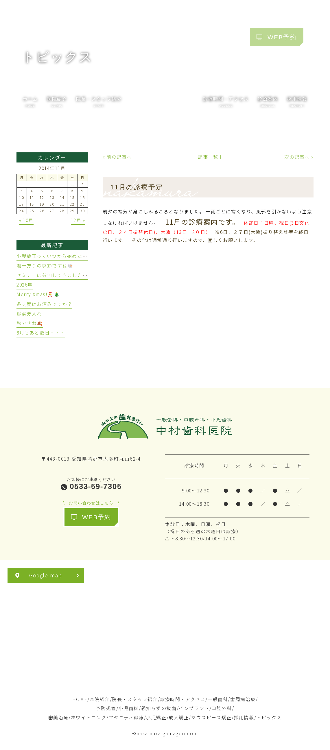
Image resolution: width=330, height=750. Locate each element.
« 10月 (26, 220)
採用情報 (244, 717)
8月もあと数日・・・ (40, 332)
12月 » (78, 220)
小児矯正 (156, 717)
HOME (79, 699)
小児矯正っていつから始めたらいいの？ (62, 256)
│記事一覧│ (208, 157)
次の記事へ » (299, 157)
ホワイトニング (88, 717)
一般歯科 (218, 699)
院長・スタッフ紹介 (135, 699)
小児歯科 (129, 708)
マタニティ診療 (126, 717)
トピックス (269, 717)
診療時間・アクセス (182, 699)
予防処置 (106, 708)
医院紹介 (99, 699)
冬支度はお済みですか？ (44, 304)
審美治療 (58, 717)
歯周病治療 (243, 699)
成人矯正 (179, 717)
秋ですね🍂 (29, 323)
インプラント (194, 708)
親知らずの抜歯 (159, 708)
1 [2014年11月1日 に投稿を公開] (72, 183)
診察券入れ (29, 313)
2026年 (24, 284)
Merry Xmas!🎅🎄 (38, 294)
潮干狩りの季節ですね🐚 (44, 265)
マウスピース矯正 (211, 717)
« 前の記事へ (117, 157)
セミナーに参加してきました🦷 (52, 275)
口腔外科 (221, 708)
